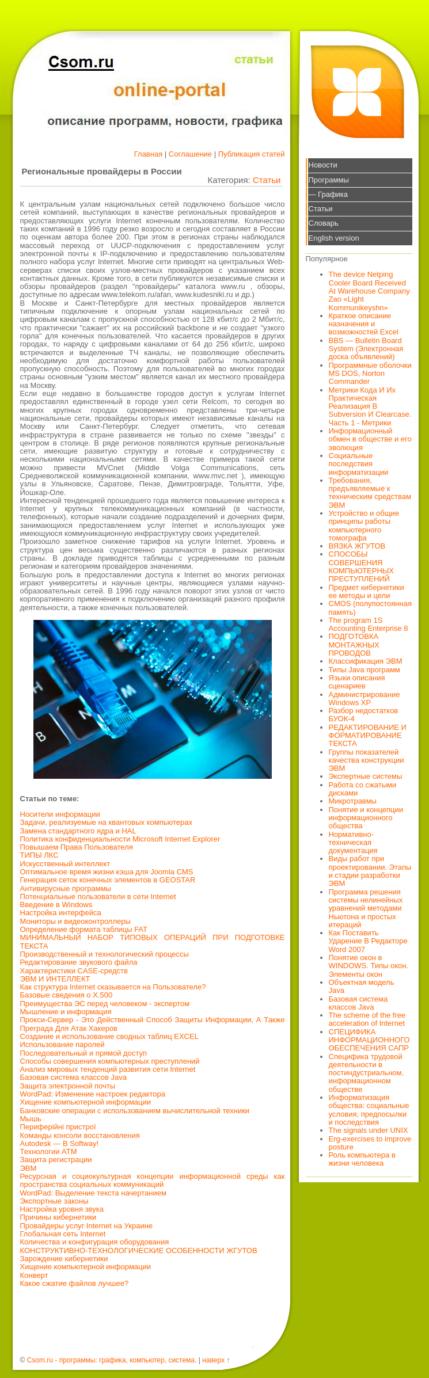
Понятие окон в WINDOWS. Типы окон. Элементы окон (369, 966)
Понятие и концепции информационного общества (366, 818)
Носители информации (60, 814)
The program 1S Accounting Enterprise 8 (368, 624)
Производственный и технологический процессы (104, 954)
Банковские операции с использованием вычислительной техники (135, 1110)
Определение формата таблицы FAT (84, 929)
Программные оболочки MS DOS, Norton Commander (370, 373)
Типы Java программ (364, 669)
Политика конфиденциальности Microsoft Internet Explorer (120, 839)
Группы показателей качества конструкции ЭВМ (366, 760)
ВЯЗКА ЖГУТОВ (357, 546)
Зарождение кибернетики (64, 1258)
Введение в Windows (56, 904)
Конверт (34, 1275)
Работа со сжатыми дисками (363, 789)
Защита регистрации (56, 1159)
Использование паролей (62, 1044)
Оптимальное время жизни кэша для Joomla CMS (106, 871)
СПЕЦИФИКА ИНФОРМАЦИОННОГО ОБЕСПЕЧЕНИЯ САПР (369, 1040)
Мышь (30, 1118)
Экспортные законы (54, 1201)
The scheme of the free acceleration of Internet (367, 1019)
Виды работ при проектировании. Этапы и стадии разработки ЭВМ (370, 871)
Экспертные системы (366, 776)
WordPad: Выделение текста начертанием (93, 1193)
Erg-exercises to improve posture (370, 1143)
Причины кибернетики (58, 1217)
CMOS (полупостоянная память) (370, 607)
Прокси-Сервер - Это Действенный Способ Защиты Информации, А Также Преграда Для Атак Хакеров (152, 1023)
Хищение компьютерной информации (85, 1102)
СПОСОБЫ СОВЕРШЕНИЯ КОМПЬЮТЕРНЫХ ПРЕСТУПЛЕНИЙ (361, 566)
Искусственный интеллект (65, 863)
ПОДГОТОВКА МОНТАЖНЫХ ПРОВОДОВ (354, 644)
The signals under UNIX (368, 1130)
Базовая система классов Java (73, 1077)
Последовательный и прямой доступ (83, 1053)
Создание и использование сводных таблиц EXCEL (109, 1036)
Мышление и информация (66, 1011)
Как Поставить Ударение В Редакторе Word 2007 (368, 941)
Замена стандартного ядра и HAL (78, 831)
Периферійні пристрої (58, 1126)
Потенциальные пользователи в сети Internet (98, 896)
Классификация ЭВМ (366, 661)
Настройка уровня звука (62, 1209)
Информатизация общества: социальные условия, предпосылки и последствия (369, 1109)
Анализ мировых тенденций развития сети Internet (108, 1069)
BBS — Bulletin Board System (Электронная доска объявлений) (366, 348)
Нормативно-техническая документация (353, 842)
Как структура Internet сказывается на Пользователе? (113, 987)
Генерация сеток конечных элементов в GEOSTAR (108, 879)
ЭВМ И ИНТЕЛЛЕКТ (55, 979)
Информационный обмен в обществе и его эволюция (370, 439)
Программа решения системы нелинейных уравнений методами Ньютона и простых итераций (366, 908)
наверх (213, 1360)
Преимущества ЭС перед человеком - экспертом (105, 1003)
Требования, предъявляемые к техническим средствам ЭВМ (370, 492)
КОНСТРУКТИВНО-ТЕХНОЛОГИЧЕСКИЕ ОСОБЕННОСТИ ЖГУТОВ (138, 1250)
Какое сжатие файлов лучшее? (74, 1283)
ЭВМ (28, 1168)
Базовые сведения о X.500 (66, 995)
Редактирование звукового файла (79, 962)
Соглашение (190, 154)
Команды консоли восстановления (80, 1135)
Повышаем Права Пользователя (76, 847)
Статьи (267, 180)
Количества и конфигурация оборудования (94, 1242)
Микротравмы (353, 801)
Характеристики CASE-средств (74, 970)
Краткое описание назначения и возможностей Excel (363, 324)
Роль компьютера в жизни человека (362, 1159)
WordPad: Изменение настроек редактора (93, 1094)
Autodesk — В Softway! (59, 1143)
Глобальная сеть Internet (63, 1233)
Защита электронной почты (68, 1086)
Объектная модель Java (361, 986)
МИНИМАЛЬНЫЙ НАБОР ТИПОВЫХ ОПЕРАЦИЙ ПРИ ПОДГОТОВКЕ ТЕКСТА (152, 941)
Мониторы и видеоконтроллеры (75, 921)
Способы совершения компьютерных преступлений (110, 1061)
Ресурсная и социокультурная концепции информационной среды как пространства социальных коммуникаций (152, 1180)
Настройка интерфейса (60, 912)
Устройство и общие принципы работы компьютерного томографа (364, 525)
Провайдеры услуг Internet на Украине (86, 1225)
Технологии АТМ (48, 1151)
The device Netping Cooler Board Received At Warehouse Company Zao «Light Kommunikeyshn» (369, 290)
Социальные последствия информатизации (359, 464)
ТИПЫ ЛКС (39, 855)
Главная (148, 154)
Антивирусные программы (65, 888)
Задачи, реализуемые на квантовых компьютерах (106, 822)
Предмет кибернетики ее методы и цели (366, 591)
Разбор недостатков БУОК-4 (363, 714)
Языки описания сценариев (357, 681)
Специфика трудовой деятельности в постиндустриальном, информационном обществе (366, 1073)
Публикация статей (251, 154)
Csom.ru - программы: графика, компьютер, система (111, 1360)
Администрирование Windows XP (364, 698)
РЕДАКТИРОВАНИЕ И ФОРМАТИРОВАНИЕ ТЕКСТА (368, 735)
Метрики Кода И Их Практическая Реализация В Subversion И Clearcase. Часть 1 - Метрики (370, 406)
